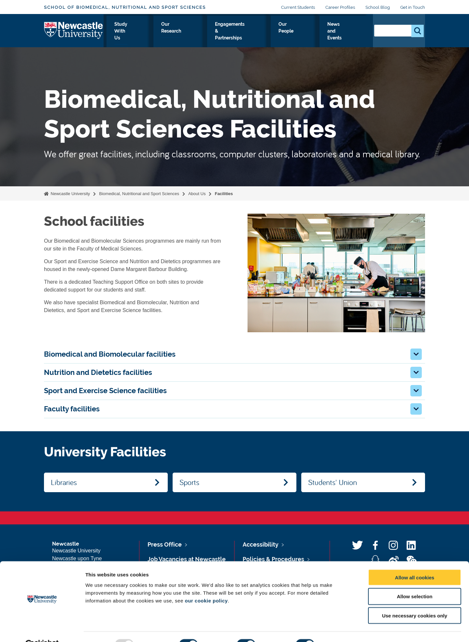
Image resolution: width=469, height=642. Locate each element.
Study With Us (153, 35)
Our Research (193, 35)
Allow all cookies (414, 562)
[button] (416, 354)
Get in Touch (412, 7)
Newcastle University (70, 193)
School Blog (377, 7)
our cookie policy (206, 585)
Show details (342, 629)
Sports (189, 482)
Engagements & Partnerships (249, 35)
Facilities (224, 193)
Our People (303, 35)
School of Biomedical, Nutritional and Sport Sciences (125, 7)
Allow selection (414, 581)
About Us (118, 35)
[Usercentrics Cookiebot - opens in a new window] (42, 629)
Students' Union (332, 482)
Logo (74, 34)
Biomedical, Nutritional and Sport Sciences (139, 193)
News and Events (343, 35)
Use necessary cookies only (414, 600)
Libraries (64, 482)
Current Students (298, 7)
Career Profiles (340, 7)
